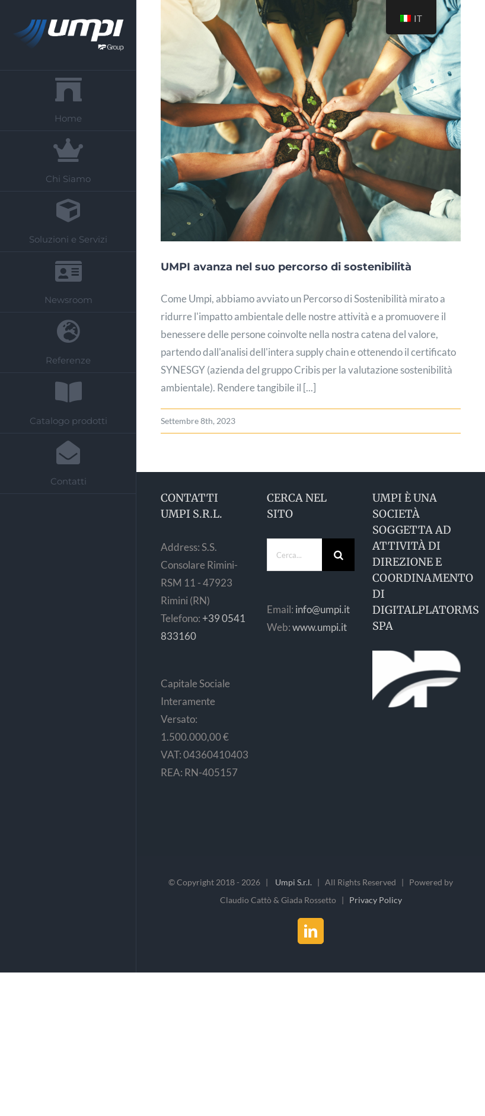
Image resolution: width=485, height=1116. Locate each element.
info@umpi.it (322, 609)
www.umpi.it (319, 627)
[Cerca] (338, 554)
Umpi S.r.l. (293, 882)
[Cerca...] (295, 554)
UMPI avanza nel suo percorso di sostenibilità (286, 266)
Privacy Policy (375, 900)
